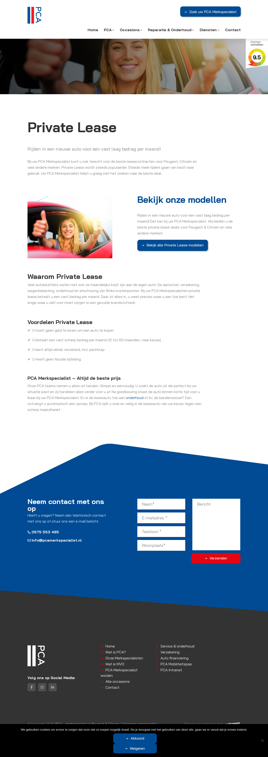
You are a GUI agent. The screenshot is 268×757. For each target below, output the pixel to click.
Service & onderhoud (177, 645)
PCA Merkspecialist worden (119, 672)
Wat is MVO (114, 663)
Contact (233, 30)
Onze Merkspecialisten (124, 657)
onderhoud (135, 396)
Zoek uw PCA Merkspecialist (212, 12)
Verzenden (222, 557)
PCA (108, 30)
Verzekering (170, 651)
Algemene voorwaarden (139, 723)
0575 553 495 (43, 531)
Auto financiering (174, 657)
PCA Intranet (171, 669)
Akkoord (116, 748)
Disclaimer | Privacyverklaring (49, 728)
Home (93, 30)
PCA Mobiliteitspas (176, 663)
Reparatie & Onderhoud (169, 30)
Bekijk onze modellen (184, 199)
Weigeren (159, 748)
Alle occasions (117, 680)
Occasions (130, 30)
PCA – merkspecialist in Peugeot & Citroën (87, 723)
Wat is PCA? (115, 651)
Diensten (208, 30)
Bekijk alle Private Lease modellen (175, 245)
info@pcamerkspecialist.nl (55, 539)
